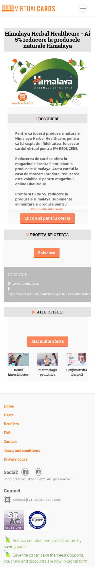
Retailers (11, 423)
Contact (10, 441)
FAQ (7, 432)
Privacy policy (16, 459)
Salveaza (46, 252)
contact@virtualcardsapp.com (37, 499)
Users (8, 415)
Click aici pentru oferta (48, 218)
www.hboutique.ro (25, 283)
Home (9, 406)
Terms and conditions (22, 450)
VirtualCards (28, 8)
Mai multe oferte (47, 341)
